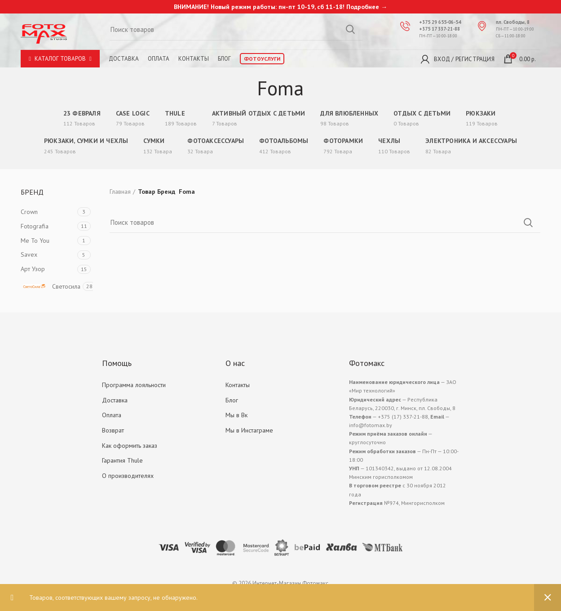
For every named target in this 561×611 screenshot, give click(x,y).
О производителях (128, 476)
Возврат (113, 430)
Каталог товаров (60, 58)
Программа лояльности (134, 385)
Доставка (124, 58)
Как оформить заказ (129, 446)
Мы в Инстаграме (249, 430)
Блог (224, 58)
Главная (120, 191)
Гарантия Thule (122, 460)
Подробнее (362, 7)
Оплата (158, 58)
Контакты (193, 58)
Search (350, 29)
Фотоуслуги (262, 58)
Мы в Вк (236, 415)
